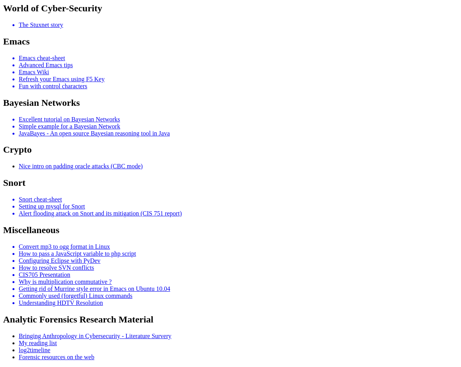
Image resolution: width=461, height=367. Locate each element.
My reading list (38, 343)
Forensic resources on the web (56, 357)
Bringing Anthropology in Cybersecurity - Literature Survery (95, 336)
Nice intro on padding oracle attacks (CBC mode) (81, 166)
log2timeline (34, 350)
